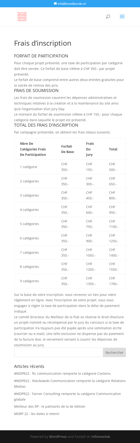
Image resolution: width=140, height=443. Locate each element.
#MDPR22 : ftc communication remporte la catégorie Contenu (62, 373)
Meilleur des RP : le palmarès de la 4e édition (49, 406)
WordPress (58, 436)
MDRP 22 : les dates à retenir (37, 413)
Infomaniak (100, 436)
